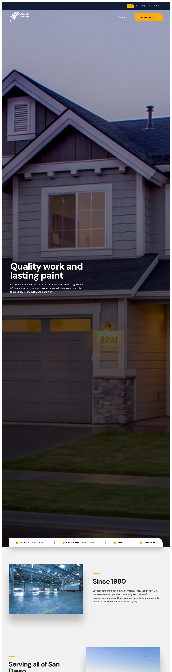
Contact (123, 17)
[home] (19, 17)
